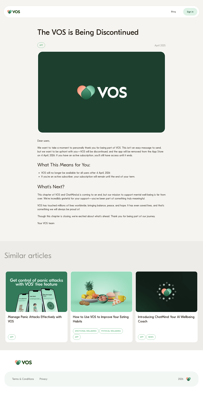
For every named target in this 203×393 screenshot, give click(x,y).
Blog (173, 11)
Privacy (43, 379)
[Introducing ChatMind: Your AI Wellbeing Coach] (166, 306)
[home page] (13, 11)
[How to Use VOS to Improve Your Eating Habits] (101, 306)
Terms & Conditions (23, 379)
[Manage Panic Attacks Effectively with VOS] (36, 306)
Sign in (190, 11)
